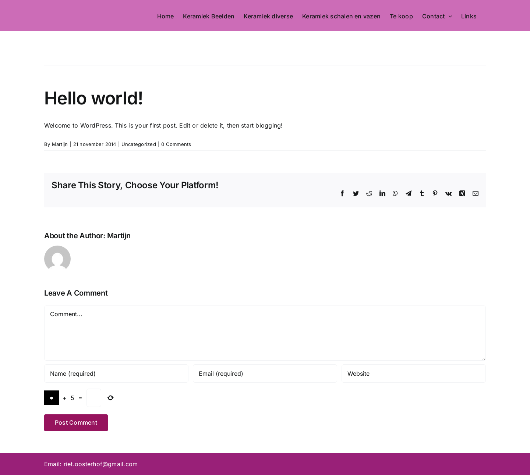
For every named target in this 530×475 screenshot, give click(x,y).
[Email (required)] (265, 373)
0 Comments (176, 144)
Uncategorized (138, 144)
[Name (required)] (116, 373)
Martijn (60, 144)
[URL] (414, 373)
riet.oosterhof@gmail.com (101, 464)
